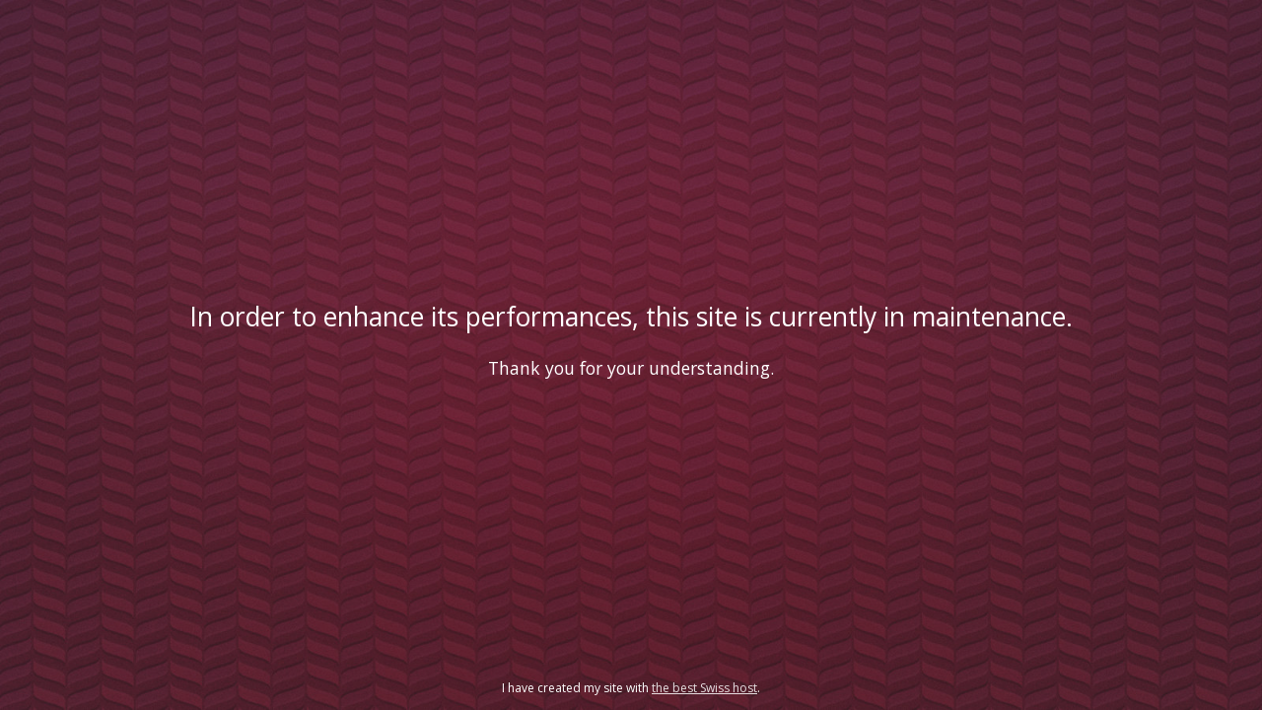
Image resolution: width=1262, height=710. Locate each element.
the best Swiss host (704, 687)
